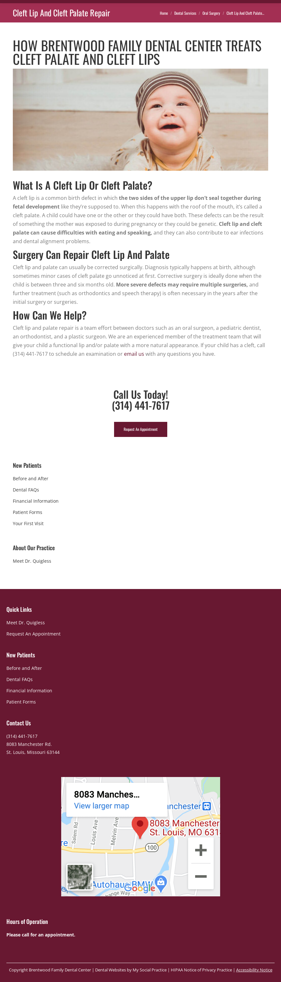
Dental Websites (110, 970)
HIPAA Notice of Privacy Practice (201, 970)
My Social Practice (149, 970)
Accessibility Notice (254, 970)
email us (134, 353)
